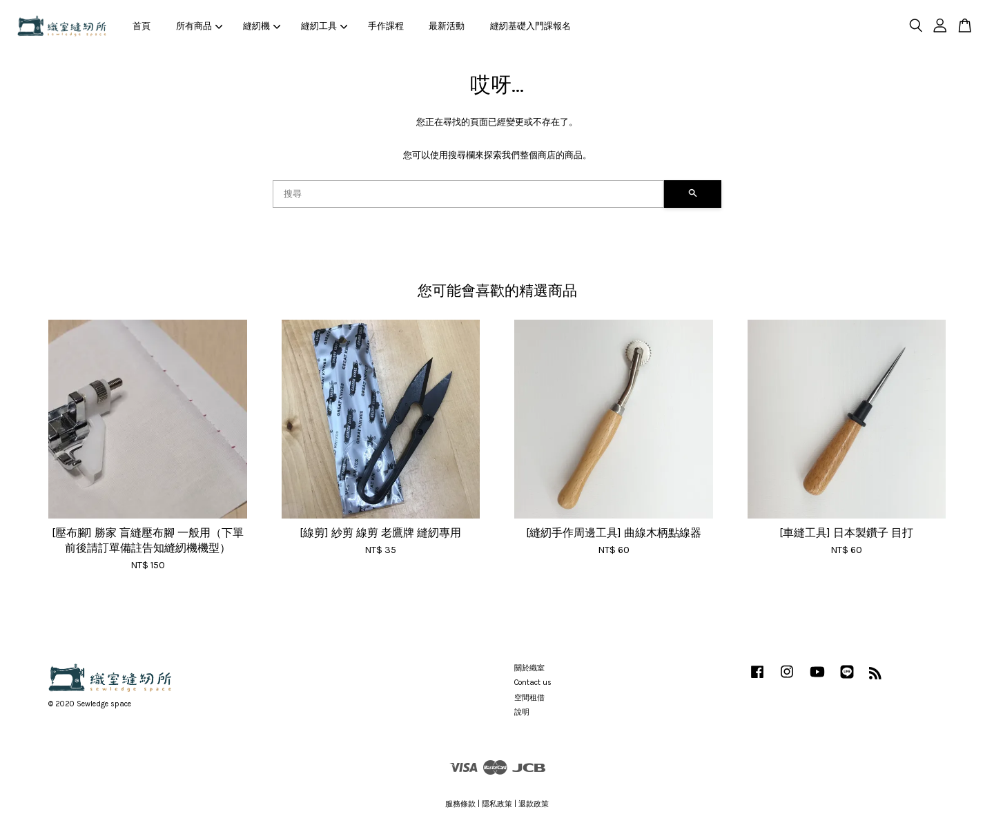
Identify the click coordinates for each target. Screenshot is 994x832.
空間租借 (529, 697)
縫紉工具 (324, 26)
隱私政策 (497, 804)
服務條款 (460, 804)
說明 (521, 712)
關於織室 (529, 668)
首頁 (141, 26)
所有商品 (199, 26)
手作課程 (386, 26)
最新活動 (447, 26)
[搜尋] (468, 194)
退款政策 (533, 804)
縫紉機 (262, 26)
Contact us (533, 682)
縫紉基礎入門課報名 (530, 26)
